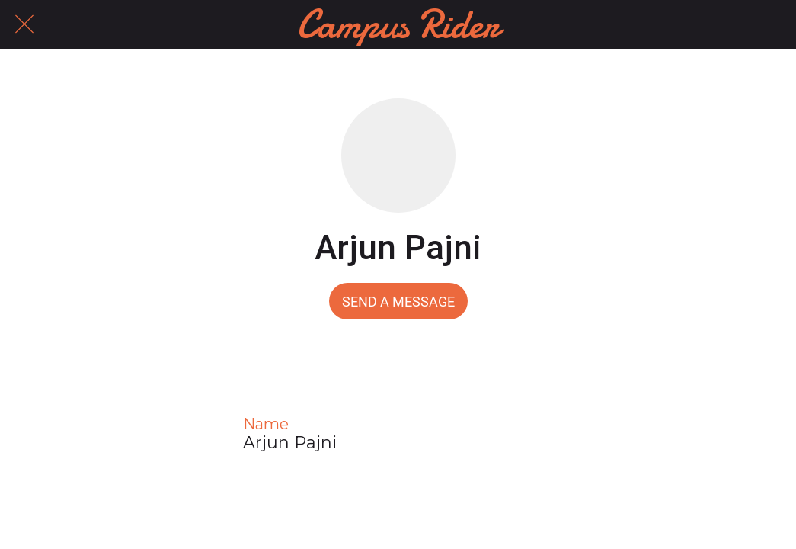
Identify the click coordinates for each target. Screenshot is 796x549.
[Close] (24, 24)
